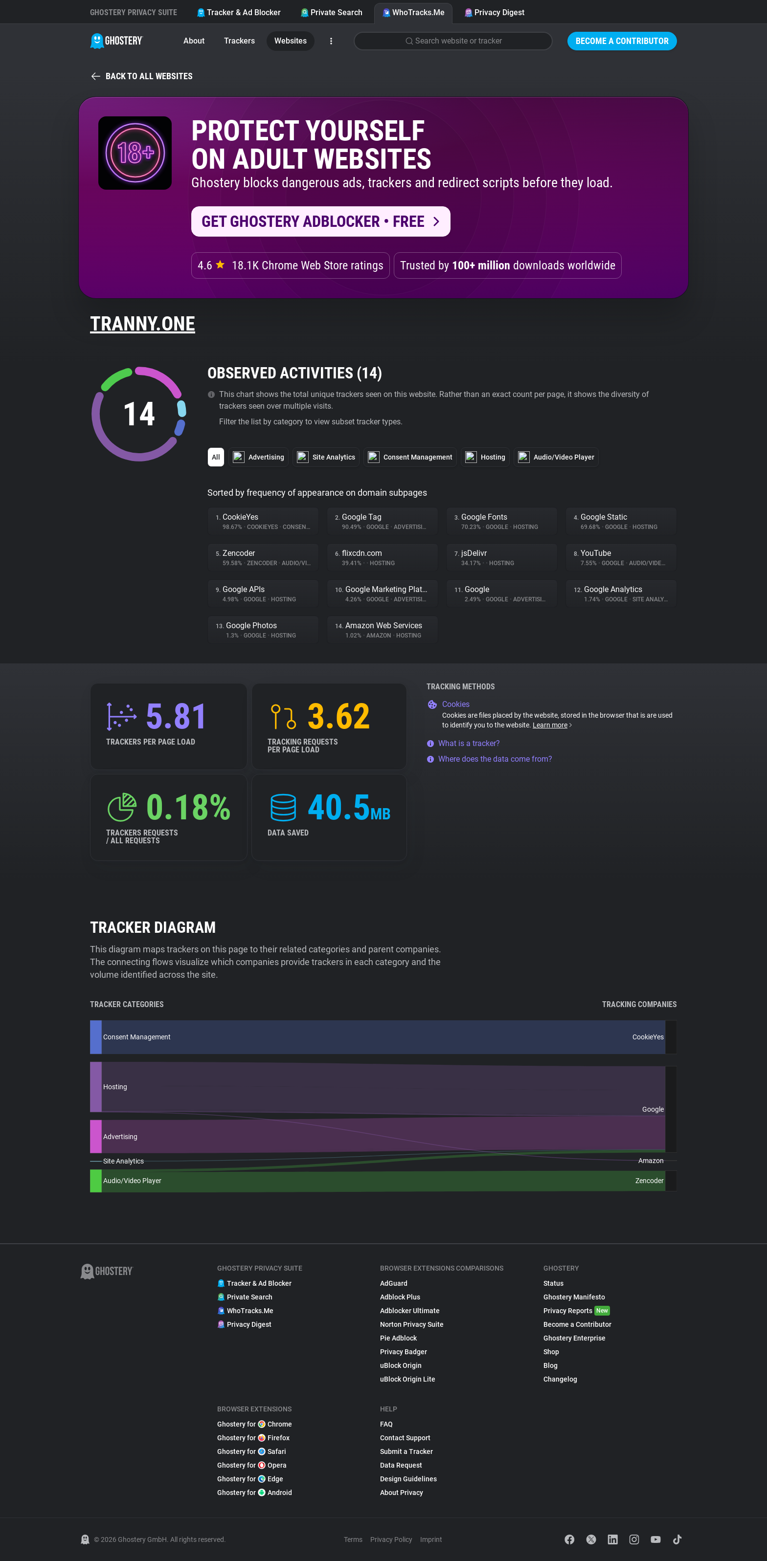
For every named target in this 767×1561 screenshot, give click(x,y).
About (193, 40)
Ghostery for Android (254, 1492)
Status (553, 1283)
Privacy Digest (494, 12)
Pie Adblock (398, 1338)
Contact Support (405, 1438)
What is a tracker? (463, 743)
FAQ (386, 1424)
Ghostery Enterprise (574, 1338)
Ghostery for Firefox (253, 1438)
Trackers (239, 40)
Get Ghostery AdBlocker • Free (313, 221)
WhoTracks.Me (413, 12)
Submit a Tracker (406, 1451)
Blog (550, 1365)
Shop (551, 1352)
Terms (353, 1539)
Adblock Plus (400, 1297)
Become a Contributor (622, 41)
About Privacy (401, 1492)
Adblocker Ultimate (410, 1311)
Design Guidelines (408, 1479)
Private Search (331, 12)
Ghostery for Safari (251, 1451)
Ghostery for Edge (250, 1479)
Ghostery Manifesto (574, 1297)
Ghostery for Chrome (254, 1424)
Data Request (401, 1465)
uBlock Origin (401, 1365)
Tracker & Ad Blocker (239, 12)
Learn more (553, 725)
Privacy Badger (403, 1352)
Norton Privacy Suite (412, 1324)
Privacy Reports (576, 1311)
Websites (290, 40)
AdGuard (393, 1283)
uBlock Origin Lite (407, 1379)
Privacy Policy (391, 1539)
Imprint (431, 1539)
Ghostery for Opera (252, 1465)
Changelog (560, 1379)
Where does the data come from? (489, 759)
